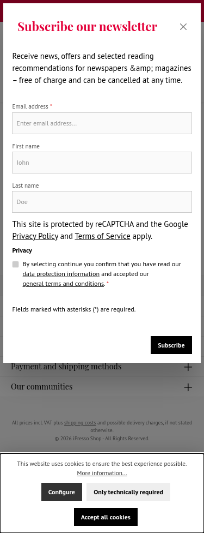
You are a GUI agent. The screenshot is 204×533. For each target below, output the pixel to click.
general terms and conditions (63, 283)
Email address (32, 106)
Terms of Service (102, 236)
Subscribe (171, 345)
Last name (25, 185)
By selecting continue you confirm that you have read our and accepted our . (102, 274)
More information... (102, 473)
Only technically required (128, 492)
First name (26, 146)
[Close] (183, 26)
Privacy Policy (35, 236)
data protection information (61, 274)
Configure (61, 492)
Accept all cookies (106, 517)
